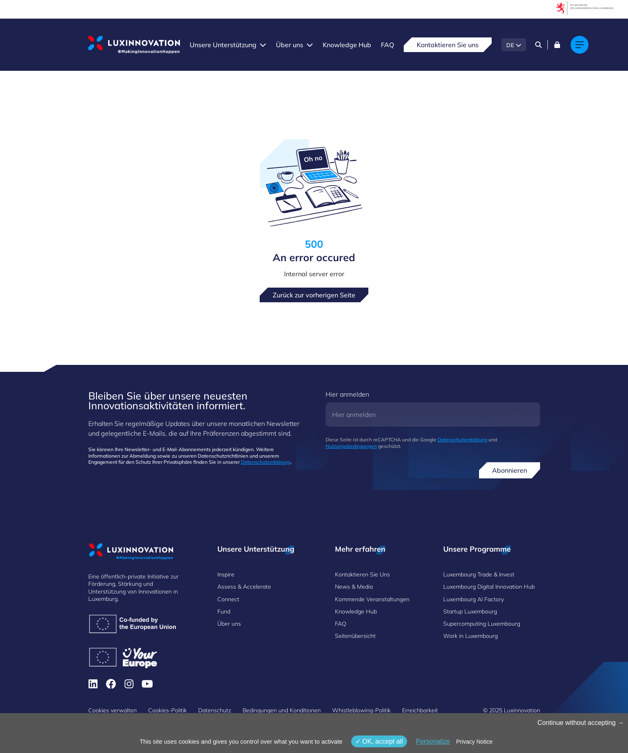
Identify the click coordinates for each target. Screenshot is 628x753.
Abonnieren (509, 470)
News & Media (354, 586)
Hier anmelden (347, 394)
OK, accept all (379, 741)
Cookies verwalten (112, 710)
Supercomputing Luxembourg (481, 623)
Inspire (225, 574)
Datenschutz (214, 710)
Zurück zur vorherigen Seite (314, 295)
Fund (223, 611)
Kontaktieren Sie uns (448, 45)
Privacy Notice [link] (474, 741)
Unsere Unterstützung (223, 45)
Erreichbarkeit (420, 710)
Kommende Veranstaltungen (372, 599)
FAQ (387, 45)
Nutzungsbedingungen (351, 446)
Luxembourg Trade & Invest (478, 574)
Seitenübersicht (355, 636)
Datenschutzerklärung (266, 462)
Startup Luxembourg (470, 611)
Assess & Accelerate (244, 586)
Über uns (289, 45)
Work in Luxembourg (470, 636)
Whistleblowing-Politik (361, 710)
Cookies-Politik (167, 710)
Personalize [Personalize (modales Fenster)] (433, 741)
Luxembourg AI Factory (473, 599)
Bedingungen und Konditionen (282, 710)
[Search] (538, 45)
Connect (228, 599)
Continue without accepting (580, 722)
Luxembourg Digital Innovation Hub (489, 586)
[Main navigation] (580, 45)
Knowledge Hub (347, 45)
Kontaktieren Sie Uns (362, 574)
